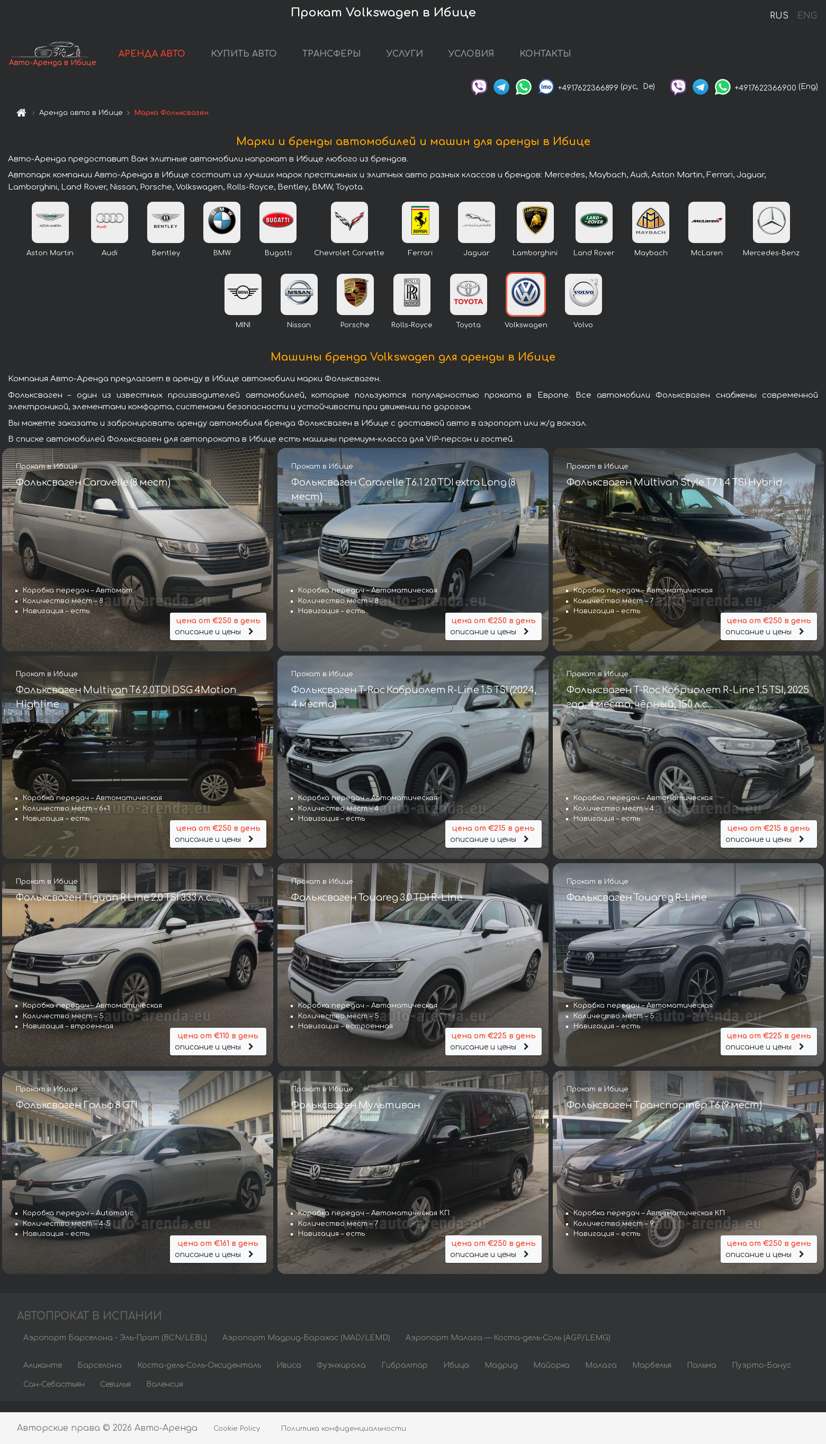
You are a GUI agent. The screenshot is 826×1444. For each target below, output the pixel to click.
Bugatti (278, 263)
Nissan (299, 335)
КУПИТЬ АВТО (287, 59)
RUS (779, 16)
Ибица (456, 1376)
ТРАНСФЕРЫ (375, 59)
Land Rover (594, 263)
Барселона (99, 1376)
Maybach (651, 263)
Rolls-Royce (412, 335)
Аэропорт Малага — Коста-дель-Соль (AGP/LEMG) (508, 1348)
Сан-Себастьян (54, 1395)
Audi (110, 263)
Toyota (468, 335)
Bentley (166, 263)
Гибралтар (404, 1376)
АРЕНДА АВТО (195, 59)
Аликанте (42, 1376)
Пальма (701, 1376)
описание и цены (218, 633)
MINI (243, 335)
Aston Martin (50, 263)
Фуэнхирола (341, 1376)
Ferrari (420, 263)
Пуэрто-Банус (761, 1376)
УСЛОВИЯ (514, 59)
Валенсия (164, 1395)
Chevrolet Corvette (349, 263)
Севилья (115, 1395)
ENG (806, 16)
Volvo (583, 335)
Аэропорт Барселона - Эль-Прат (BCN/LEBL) (115, 1348)
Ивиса (288, 1376)
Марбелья (651, 1376)
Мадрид (501, 1376)
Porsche (355, 335)
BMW (222, 263)
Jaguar (476, 263)
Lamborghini (535, 263)
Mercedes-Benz (771, 263)
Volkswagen (526, 335)
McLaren (707, 263)
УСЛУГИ (448, 59)
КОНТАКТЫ (589, 59)
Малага (601, 1376)
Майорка (551, 1376)
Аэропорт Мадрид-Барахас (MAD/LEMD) (306, 1348)
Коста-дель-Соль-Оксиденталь (199, 1376)
